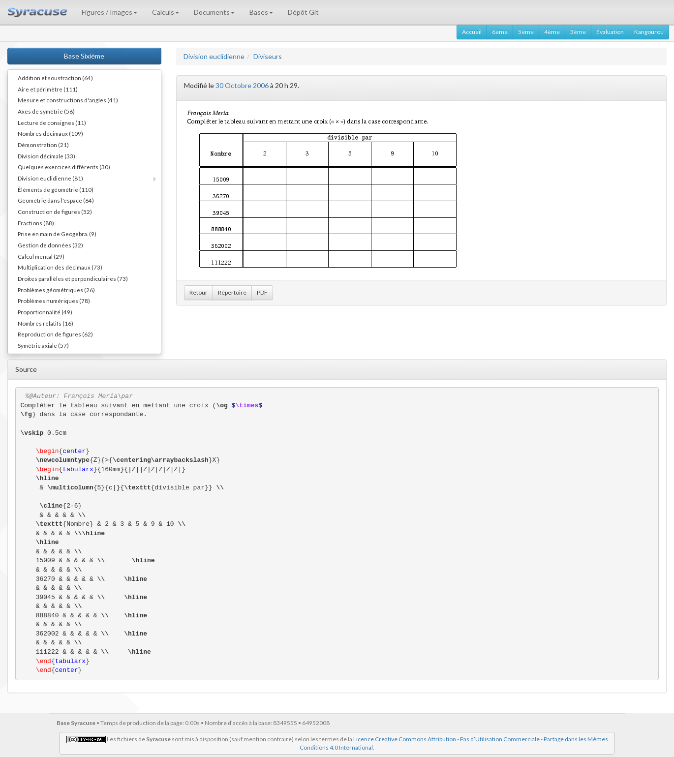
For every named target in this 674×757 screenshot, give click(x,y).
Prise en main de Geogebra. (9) (57, 233)
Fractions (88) (36, 222)
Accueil (472, 31)
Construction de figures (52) (55, 211)
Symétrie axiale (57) (43, 345)
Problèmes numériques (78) (54, 300)
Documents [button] (214, 12)
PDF (262, 292)
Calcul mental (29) (41, 256)
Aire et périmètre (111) (48, 89)
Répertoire (232, 292)
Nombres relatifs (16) (45, 323)
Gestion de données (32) (50, 245)
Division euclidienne (214, 56)
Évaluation (610, 31)
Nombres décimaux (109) (50, 133)
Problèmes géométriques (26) (56, 289)
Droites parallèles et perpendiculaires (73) (73, 278)
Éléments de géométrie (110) (55, 189)
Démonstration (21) (43, 144)
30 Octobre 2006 (242, 85)
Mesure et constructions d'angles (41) (68, 99)
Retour (198, 292)
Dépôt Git (303, 12)
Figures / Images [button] (109, 12)
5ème (526, 31)
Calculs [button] (165, 12)
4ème (552, 31)
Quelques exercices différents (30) (64, 166)
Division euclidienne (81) (50, 178)
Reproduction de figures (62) (55, 334)
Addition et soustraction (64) (55, 77)
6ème (500, 31)
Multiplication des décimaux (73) (60, 267)
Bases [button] (261, 12)
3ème (578, 31)
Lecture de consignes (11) (52, 122)
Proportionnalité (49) (45, 311)
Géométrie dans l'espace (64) (56, 200)
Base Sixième (84, 56)
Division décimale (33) (46, 155)
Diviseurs (267, 56)
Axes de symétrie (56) (46, 111)
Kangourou (649, 31)
